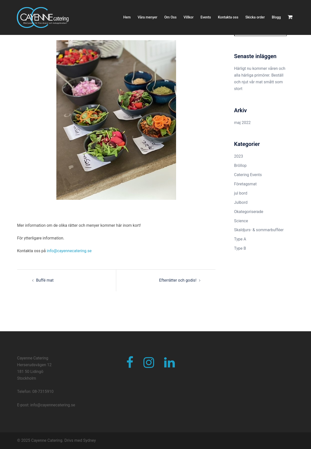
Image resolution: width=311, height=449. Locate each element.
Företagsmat (245, 184)
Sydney (89, 440)
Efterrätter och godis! (178, 280)
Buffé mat (45, 280)
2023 (238, 156)
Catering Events (248, 174)
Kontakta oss (228, 17)
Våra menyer (147, 17)
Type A (240, 239)
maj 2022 (242, 122)
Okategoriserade (248, 211)
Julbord (241, 202)
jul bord (240, 193)
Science (241, 221)
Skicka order (255, 17)
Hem (127, 17)
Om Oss (170, 17)
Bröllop (240, 165)
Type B (240, 248)
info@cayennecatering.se (69, 250)
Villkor (189, 17)
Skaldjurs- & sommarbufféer (259, 229)
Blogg (276, 17)
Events (206, 17)
